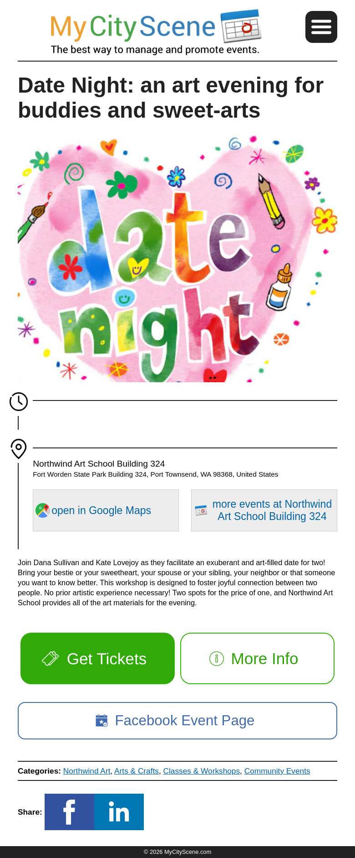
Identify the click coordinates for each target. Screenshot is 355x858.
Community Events (277, 770)
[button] (321, 27)
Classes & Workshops (201, 770)
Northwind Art (87, 770)
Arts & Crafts (136, 770)
